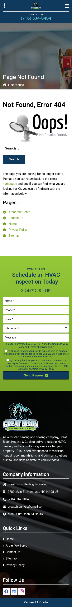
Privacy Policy (18, 230)
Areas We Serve (19, 212)
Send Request (36, 375)
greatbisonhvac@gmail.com (26, 506)
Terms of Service (38, 347)
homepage (10, 184)
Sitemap (14, 235)
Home (13, 224)
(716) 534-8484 (36, 18)
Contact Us (16, 218)
